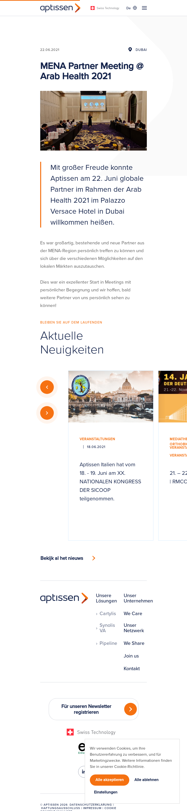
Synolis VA (107, 627)
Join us (131, 655)
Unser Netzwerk (134, 627)
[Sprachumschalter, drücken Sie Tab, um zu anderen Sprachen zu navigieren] (131, 8)
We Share (134, 643)
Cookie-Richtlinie (129, 766)
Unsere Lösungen (106, 598)
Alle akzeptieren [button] (109, 779)
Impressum (92, 808)
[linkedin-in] (84, 772)
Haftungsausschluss (60, 808)
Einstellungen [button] (105, 792)
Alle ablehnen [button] (146, 779)
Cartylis (108, 613)
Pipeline (108, 643)
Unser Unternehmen (138, 598)
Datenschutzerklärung (91, 804)
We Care (133, 613)
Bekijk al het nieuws (61, 558)
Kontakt (132, 668)
